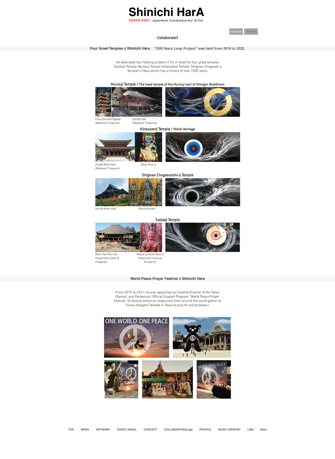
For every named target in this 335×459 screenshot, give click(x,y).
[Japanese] (236, 31)
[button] (251, 31)
